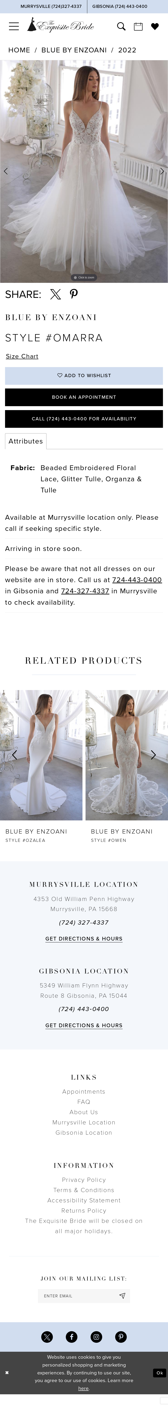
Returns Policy (83, 1218)
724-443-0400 (137, 587)
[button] (13, 26)
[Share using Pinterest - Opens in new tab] (74, 294)
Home (19, 50)
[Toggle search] (121, 26)
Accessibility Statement (84, 1208)
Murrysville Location (84, 1130)
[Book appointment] (138, 26)
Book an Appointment (84, 402)
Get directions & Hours (84, 947)
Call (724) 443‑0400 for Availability (84, 426)
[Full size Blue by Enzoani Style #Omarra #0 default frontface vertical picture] (84, 171)
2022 (127, 50)
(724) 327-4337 (84, 930)
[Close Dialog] (8, 1383)
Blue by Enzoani (74, 50)
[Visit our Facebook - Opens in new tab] (70, 1347)
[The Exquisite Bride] (60, 25)
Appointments (84, 1099)
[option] (84, 171)
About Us (84, 1120)
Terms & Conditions (84, 1198)
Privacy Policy (84, 1187)
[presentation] (41, 763)
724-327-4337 (85, 599)
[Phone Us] (51, 6)
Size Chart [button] (23, 357)
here (83, 1399)
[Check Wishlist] (155, 26)
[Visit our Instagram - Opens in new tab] (97, 1347)
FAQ (84, 1109)
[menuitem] (13, 26)
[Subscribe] (126, 1304)
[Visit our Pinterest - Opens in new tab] (122, 1347)
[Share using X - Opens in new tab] (55, 294)
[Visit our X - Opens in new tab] (45, 1347)
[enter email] (84, 1304)
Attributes (26, 449)
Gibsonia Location (84, 1140)
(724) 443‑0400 (84, 1017)
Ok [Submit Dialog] (159, 1384)
